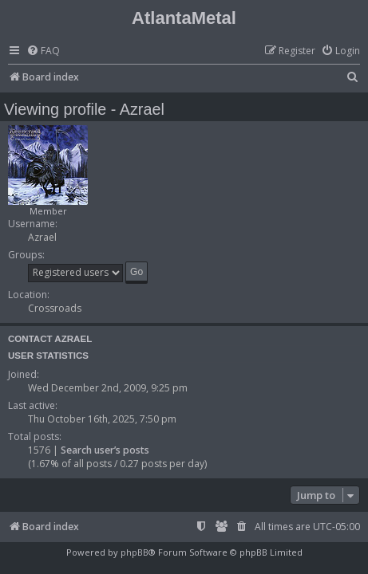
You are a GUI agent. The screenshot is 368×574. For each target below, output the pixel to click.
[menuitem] (43, 51)
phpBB (134, 552)
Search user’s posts (105, 450)
